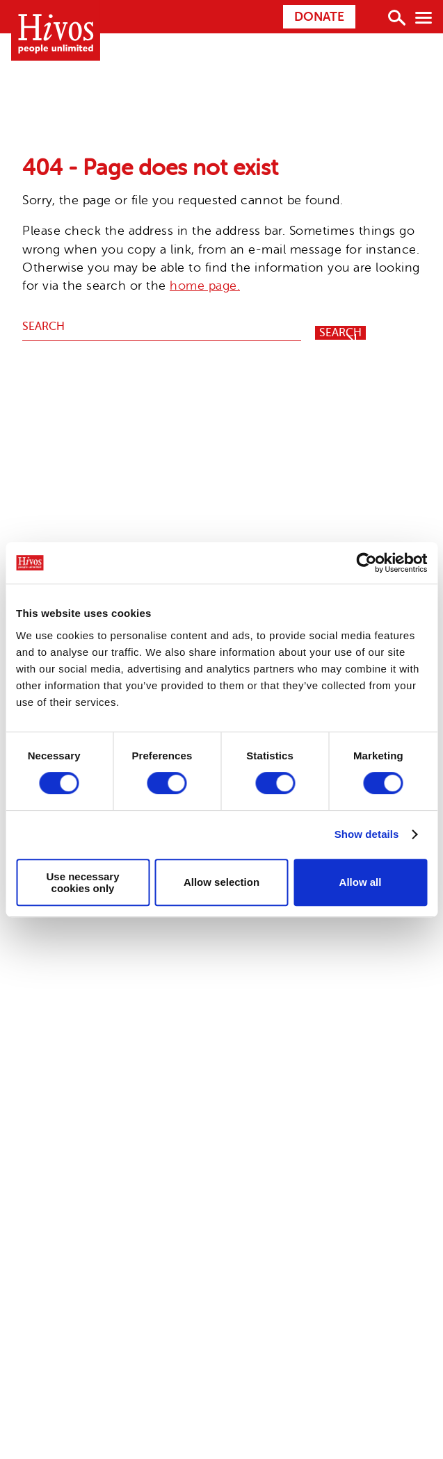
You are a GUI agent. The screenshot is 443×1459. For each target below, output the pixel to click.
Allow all (360, 882)
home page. (205, 285)
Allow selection (221, 882)
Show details (367, 834)
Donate (319, 17)
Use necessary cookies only (82, 882)
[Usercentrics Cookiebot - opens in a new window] (366, 562)
